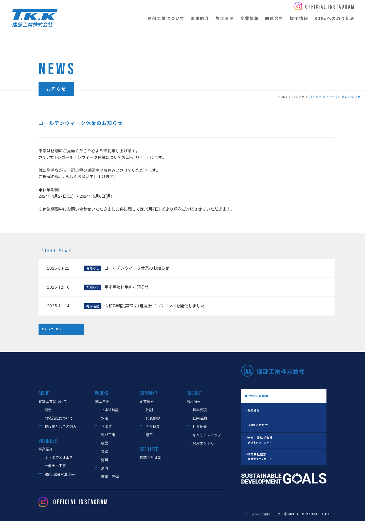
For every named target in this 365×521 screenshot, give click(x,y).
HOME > (285, 97)
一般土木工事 (55, 466)
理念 (48, 410)
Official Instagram (330, 7)
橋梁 (104, 443)
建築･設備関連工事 (60, 474)
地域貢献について (59, 418)
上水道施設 (110, 410)
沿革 (149, 435)
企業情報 (147, 401)
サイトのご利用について (260, 514)
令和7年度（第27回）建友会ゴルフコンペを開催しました (154, 306)
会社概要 (153, 426)
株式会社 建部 (150, 457)
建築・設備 (110, 477)
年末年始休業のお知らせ (126, 287)
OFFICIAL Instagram (73, 502)
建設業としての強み (61, 426)
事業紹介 (46, 449)
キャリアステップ (207, 435)
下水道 (106, 426)
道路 (104, 452)
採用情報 (194, 401)
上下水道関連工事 (59, 457)
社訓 (149, 410)
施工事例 (102, 401)
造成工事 (108, 435)
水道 (104, 418)
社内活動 (200, 418)
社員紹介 (200, 426)
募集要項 (200, 410)
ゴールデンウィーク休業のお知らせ (136, 268)
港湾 (104, 468)
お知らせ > (300, 97)
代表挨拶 (153, 418)
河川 (104, 460)
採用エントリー (205, 443)
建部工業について (53, 401)
